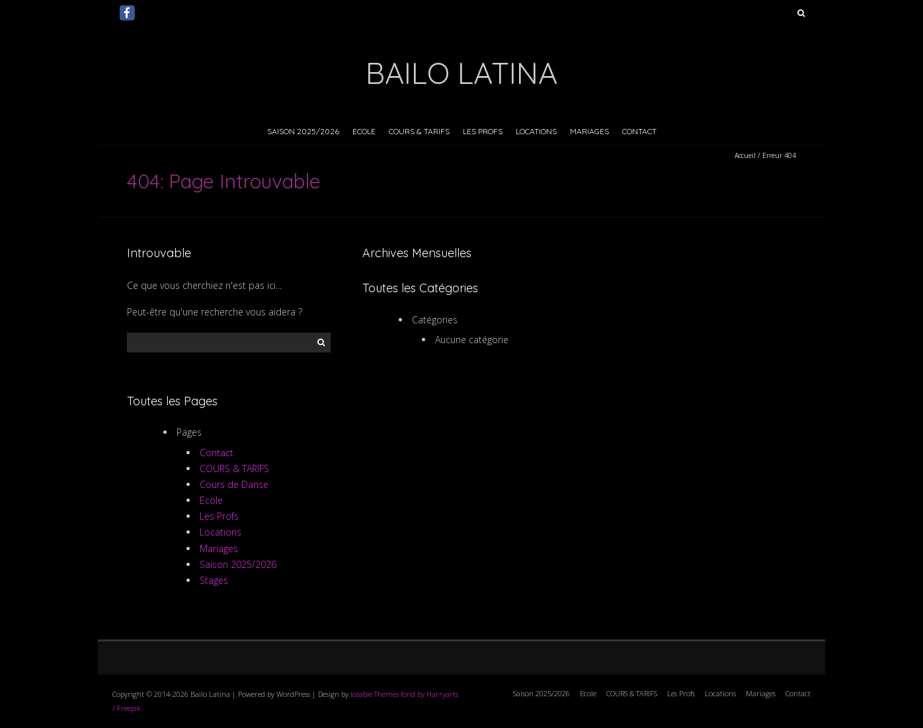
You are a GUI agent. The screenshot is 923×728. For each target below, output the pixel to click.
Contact (639, 131)
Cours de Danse (234, 484)
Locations (536, 131)
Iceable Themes (374, 694)
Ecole (364, 131)
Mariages (589, 131)
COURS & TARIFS (419, 131)
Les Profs (482, 131)
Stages (214, 580)
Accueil (745, 155)
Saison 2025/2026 (303, 131)
